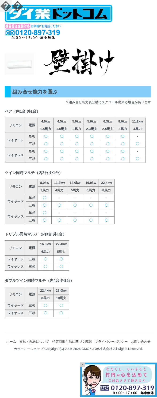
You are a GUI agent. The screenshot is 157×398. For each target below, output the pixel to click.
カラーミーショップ (28, 349)
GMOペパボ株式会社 (96, 349)
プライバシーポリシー (111, 341)
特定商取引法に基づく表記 (72, 341)
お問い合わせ (141, 341)
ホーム (11, 341)
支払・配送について (34, 341)
